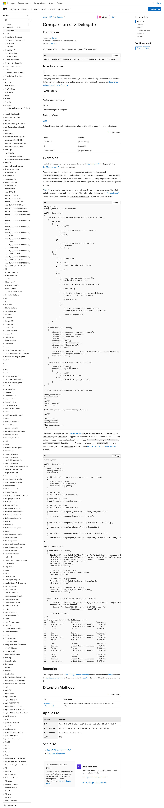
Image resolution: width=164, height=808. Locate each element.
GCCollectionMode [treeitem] (11, 272)
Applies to (140, 33)
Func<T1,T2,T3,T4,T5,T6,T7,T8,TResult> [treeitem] (17, 215)
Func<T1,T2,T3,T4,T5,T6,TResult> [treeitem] (16, 208)
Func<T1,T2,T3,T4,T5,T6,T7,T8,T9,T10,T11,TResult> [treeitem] (17, 234)
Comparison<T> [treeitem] (10, 30)
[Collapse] (28, 15)
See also (139, 36)
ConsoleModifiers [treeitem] (11, 53)
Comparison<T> (94, 164)
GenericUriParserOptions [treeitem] (13, 292)
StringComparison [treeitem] (11, 641)
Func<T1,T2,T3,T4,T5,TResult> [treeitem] (15, 205)
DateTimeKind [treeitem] (9, 86)
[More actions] (119, 17)
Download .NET (154, 9)
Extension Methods (143, 30)
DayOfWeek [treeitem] (9, 92)
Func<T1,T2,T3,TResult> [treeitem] (13, 198)
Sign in (158, 3)
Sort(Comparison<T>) (51, 167)
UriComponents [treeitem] (10, 774)
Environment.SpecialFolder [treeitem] (14, 140)
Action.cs (52, 43)
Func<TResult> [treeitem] (10, 189)
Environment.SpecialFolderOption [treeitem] (16, 143)
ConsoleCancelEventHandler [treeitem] (14, 40)
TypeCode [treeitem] (8, 726)
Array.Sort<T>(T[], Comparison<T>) (101, 446)
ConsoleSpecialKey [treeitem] (11, 56)
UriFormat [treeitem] (8, 781)
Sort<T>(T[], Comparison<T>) (77, 674)
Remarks (139, 27)
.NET (50, 17)
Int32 (45, 121)
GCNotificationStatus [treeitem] (12, 285)
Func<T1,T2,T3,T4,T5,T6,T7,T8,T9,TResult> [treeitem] (17, 222)
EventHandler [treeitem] (9, 153)
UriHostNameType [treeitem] (11, 787)
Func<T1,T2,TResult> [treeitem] (12, 195)
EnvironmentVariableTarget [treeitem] (14, 146)
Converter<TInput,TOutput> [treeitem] (14, 73)
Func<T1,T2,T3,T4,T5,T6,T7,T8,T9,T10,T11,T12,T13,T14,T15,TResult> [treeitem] (17, 258)
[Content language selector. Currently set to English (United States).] (13, 805)
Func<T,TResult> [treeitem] (10, 192)
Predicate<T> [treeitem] (9, 563)
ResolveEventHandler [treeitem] (12, 593)
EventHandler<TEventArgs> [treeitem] (14, 156)
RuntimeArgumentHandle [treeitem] (13, 596)
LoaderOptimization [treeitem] (11, 428)
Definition (140, 21)
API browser (59, 17)
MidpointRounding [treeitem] (11, 472)
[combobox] (17, 20)
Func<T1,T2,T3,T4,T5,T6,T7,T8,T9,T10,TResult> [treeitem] (17, 228)
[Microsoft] (4, 3)
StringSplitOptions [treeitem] (11, 648)
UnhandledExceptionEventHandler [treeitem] (16, 765)
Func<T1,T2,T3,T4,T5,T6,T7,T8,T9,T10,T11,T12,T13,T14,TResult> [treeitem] (17, 252)
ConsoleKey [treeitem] (9, 47)
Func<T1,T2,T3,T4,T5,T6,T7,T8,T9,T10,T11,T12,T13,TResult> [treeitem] (17, 246)
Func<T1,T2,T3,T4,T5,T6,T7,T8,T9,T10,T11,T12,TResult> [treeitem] (17, 240)
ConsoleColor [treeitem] (9, 43)
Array (110, 674)
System (54, 38)
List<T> (47, 190)
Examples (140, 24)
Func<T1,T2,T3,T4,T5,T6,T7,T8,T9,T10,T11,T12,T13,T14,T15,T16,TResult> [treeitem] (17, 264)
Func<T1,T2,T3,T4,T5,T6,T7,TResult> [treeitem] (17, 211)
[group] (82, 561)
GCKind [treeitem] (7, 279)
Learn (45, 17)
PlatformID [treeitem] (8, 557)
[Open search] (153, 3)
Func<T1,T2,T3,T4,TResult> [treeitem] (14, 201)
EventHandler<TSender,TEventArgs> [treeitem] (17, 159)
